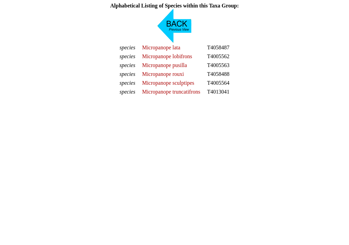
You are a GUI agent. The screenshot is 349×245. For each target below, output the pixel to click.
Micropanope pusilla (164, 65)
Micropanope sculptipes (168, 83)
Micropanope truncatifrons (171, 92)
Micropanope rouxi (163, 74)
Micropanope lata (161, 47)
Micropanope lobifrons (167, 56)
